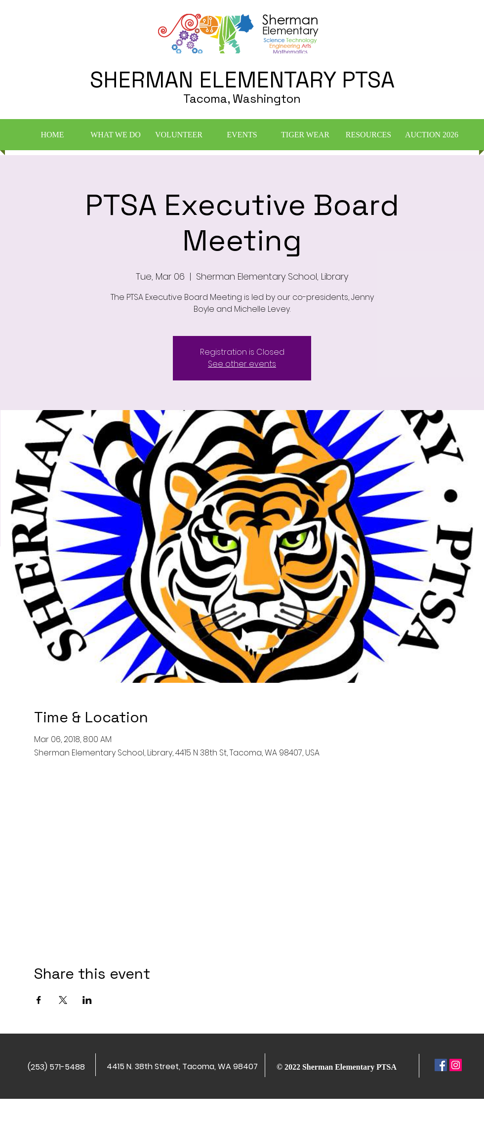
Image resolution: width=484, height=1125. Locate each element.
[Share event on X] (63, 1000)
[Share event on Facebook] (38, 1000)
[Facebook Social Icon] (441, 1065)
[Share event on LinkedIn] (87, 1000)
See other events (242, 364)
